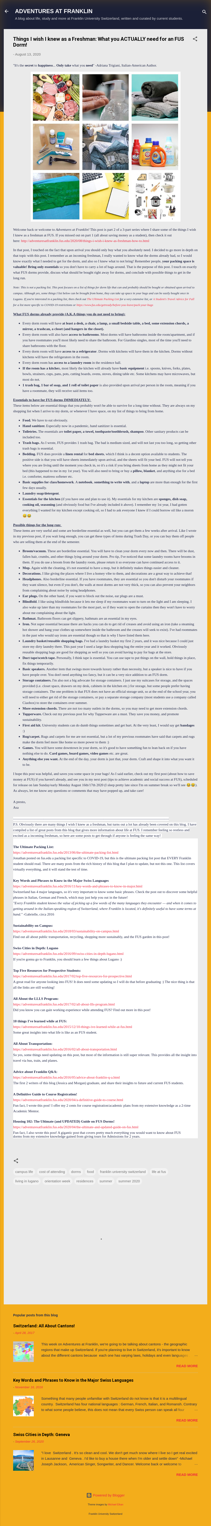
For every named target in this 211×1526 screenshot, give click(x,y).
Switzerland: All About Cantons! (44, 1325)
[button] (195, 39)
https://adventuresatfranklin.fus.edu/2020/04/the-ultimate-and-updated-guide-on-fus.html (75, 1127)
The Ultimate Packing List (103, 299)
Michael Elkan (115, 1504)
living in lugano (26, 1181)
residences (85, 1181)
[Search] (204, 13)
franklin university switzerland (123, 1172)
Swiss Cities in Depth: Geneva (41, 1434)
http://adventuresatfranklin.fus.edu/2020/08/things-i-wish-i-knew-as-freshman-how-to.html (85, 241)
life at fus (159, 1172)
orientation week (57, 1181)
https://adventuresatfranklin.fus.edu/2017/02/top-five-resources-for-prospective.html (72, 976)
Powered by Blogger (105, 1495)
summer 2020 (129, 1181)
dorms (76, 1172)
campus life (24, 1172)
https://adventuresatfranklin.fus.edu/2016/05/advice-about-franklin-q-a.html (66, 1077)
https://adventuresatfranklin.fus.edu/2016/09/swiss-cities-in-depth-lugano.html (68, 954)
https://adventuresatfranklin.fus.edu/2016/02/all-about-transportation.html (65, 1049)
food (90, 1172)
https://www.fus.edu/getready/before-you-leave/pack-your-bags (115, 305)
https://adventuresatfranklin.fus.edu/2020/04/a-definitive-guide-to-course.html (68, 1100)
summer (106, 1181)
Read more (187, 1366)
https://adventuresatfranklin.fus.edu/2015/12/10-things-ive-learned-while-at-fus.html (72, 1027)
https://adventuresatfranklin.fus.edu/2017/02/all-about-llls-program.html (64, 1004)
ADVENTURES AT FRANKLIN (54, 11)
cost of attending (52, 1172)
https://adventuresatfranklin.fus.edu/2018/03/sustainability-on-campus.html (66, 931)
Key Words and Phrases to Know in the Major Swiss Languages (73, 1380)
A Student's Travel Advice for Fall (173, 299)
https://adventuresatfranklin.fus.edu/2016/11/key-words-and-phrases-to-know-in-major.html (77, 886)
